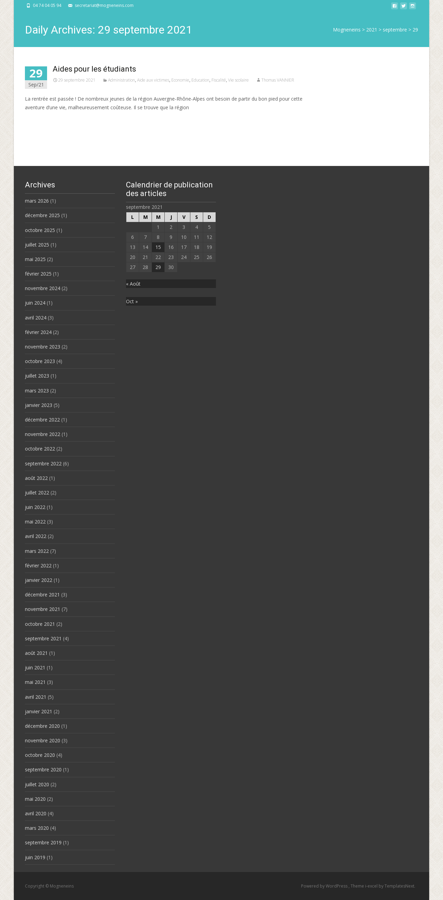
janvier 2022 (38, 580)
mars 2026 (37, 200)
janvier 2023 (38, 405)
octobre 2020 (40, 755)
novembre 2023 (42, 346)
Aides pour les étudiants (94, 69)
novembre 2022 (42, 434)
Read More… (40, 120)
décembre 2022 (42, 419)
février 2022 (38, 565)
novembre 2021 (42, 609)
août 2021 (36, 653)
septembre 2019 (43, 842)
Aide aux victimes (153, 80)
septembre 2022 (43, 463)
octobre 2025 (40, 230)
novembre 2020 (42, 740)
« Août (133, 283)
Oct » (132, 301)
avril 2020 (35, 813)
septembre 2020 (43, 769)
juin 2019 (35, 857)
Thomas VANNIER (277, 80)
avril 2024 (35, 317)
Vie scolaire (238, 80)
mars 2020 (37, 828)
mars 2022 (37, 551)
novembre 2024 (42, 288)
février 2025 (38, 273)
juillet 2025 (37, 244)
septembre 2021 (43, 638)
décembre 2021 (42, 594)
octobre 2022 (40, 448)
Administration (121, 80)
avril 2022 (35, 536)
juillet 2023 (37, 375)
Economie (180, 80)
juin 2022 (35, 507)
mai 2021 (35, 682)
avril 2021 (35, 697)
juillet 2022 (37, 492)
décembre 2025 (42, 215)
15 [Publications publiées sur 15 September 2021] (158, 247)
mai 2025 (35, 259)
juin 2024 (35, 302)
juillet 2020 (37, 784)
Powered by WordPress (325, 886)
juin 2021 (35, 667)
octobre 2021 (40, 624)
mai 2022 (35, 521)
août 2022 (36, 478)
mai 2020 (35, 799)
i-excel (372, 886)
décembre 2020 (42, 726)
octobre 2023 (40, 361)
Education (200, 80)
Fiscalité (218, 80)
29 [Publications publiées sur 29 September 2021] (158, 267)
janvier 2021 (38, 711)
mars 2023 (37, 390)
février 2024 (38, 332)
